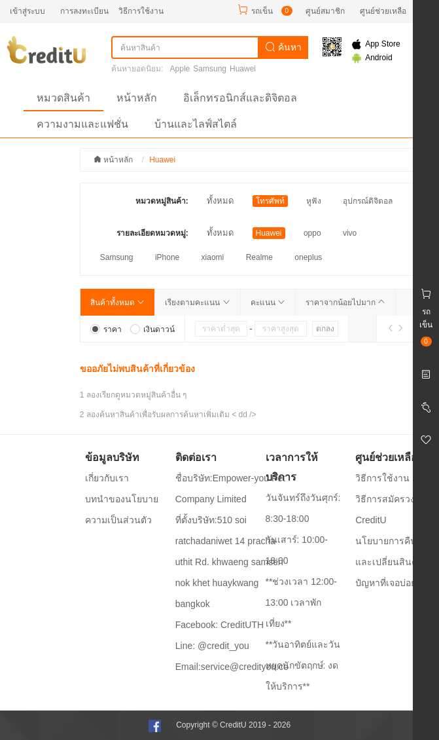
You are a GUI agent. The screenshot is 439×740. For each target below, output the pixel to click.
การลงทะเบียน (84, 11)
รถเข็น (262, 11)
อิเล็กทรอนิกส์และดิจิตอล (240, 97)
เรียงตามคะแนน (197, 302)
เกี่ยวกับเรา (107, 478)
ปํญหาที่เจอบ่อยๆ (388, 583)
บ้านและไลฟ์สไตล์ (195, 124)
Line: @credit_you (212, 645)
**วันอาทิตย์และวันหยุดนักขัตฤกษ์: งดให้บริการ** (303, 665)
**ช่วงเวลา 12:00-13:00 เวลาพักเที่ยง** (301, 602)
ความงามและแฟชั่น (82, 124)
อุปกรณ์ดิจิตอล (368, 201)
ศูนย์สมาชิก (325, 11)
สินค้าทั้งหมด (117, 302)
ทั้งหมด (220, 201)
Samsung (209, 68)
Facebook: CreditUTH (219, 625)
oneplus (308, 257)
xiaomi (213, 257)
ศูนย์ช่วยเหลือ (383, 11)
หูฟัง (313, 201)
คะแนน (268, 302)
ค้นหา (283, 47)
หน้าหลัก (136, 97)
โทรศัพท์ (270, 201)
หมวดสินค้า (63, 97)
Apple (180, 68)
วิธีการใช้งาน (141, 11)
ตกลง (325, 328)
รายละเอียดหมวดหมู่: (152, 233)
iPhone (167, 257)
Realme (259, 257)
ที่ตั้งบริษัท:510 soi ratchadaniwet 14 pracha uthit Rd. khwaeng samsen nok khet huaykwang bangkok (229, 562)
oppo (312, 233)
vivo (350, 233)
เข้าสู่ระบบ (27, 11)
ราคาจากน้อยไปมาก (345, 302)
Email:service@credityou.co (232, 666)
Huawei (243, 68)
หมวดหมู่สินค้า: (161, 201)
